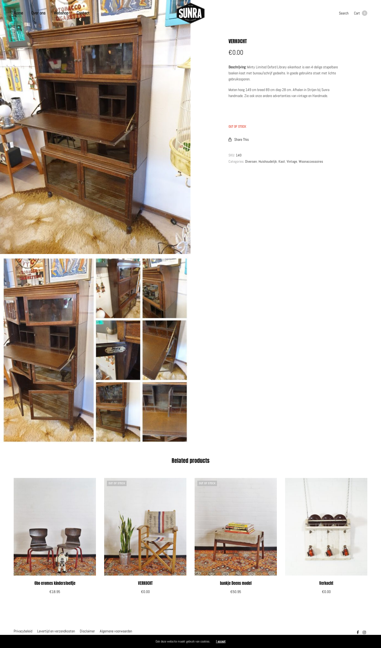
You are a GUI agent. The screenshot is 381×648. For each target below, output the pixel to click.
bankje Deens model (235, 583)
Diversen (251, 161)
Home (18, 13)
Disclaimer (87, 631)
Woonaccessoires (311, 161)
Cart (360, 13)
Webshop (61, 13)
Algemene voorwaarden (116, 631)
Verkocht (326, 583)
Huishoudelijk (268, 161)
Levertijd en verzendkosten (56, 631)
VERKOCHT (145, 583)
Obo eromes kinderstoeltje (54, 583)
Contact (83, 13)
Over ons (38, 13)
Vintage (292, 161)
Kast (282, 161)
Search (343, 13)
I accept (220, 641)
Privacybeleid (23, 631)
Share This (238, 139)
